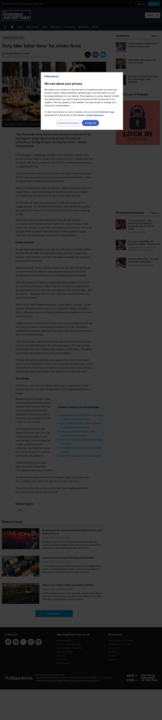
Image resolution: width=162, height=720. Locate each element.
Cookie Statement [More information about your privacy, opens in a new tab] (95, 115)
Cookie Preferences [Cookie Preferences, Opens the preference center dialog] (68, 123)
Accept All (90, 123)
